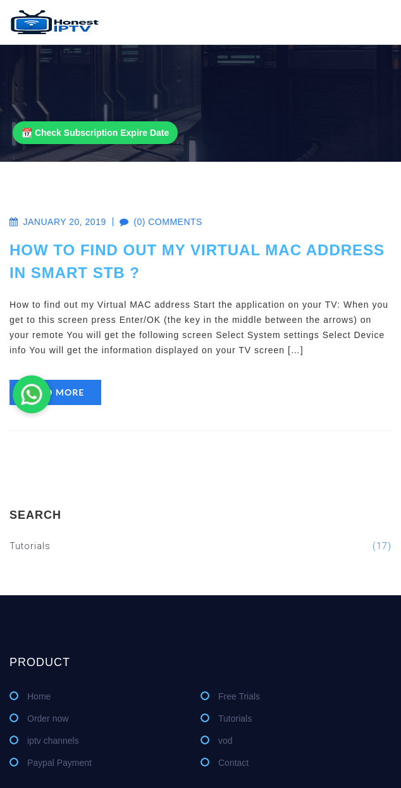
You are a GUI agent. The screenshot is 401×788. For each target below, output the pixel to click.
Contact (233, 763)
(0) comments (154, 221)
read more (55, 392)
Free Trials (239, 696)
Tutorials (200, 546)
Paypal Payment (59, 763)
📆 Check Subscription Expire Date (95, 133)
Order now (47, 718)
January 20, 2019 (57, 221)
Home (39, 696)
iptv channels (53, 741)
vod (225, 741)
